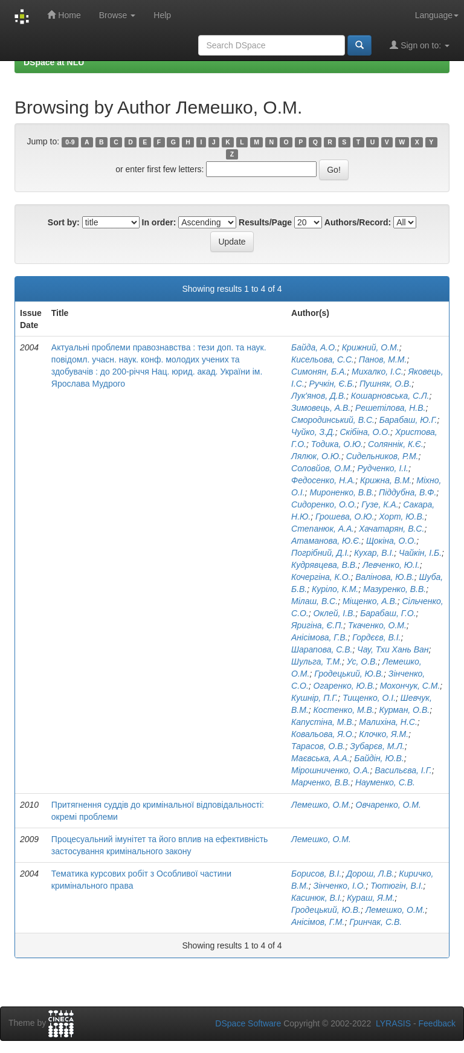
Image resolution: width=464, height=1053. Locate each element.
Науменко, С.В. (385, 782)
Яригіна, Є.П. (317, 625)
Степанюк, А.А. (322, 528)
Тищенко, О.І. (369, 698)
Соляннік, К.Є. (396, 444)
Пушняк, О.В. (385, 383)
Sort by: (64, 222)
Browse (117, 15)
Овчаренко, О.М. (388, 805)
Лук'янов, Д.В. (318, 396)
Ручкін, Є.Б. (332, 383)
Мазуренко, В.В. (394, 589)
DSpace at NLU (54, 62)
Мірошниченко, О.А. (330, 770)
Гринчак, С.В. (375, 922)
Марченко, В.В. (320, 782)
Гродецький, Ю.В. (349, 673)
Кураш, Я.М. (371, 898)
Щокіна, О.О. (391, 541)
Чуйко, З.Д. (313, 432)
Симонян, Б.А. (319, 371)
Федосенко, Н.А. (323, 480)
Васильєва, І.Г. (403, 770)
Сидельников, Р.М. (382, 456)
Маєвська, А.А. (320, 758)
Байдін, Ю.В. (379, 758)
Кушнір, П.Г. (314, 698)
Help (162, 15)
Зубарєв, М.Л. (377, 746)
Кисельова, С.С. (322, 359)
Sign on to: (420, 45)
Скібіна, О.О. (365, 432)
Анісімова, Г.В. (319, 637)
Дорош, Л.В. (370, 873)
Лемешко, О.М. (321, 805)
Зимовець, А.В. (320, 408)
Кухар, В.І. (374, 553)
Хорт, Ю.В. (401, 516)
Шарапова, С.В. (321, 649)
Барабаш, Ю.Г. (408, 420)
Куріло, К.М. (335, 589)
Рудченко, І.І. (382, 468)
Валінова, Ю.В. (384, 577)
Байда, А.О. (314, 347)
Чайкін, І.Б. (420, 553)
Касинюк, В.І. (316, 898)
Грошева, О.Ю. (345, 516)
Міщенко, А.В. (370, 601)
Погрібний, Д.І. (320, 553)
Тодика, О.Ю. (337, 444)
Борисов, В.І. (316, 873)
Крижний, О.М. (370, 347)
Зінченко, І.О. (340, 885)
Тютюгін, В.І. (396, 885)
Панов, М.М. (383, 359)
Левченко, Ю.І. (391, 565)
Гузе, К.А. (379, 504)
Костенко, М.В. (344, 710)
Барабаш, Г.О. (388, 613)
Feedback (437, 1023)
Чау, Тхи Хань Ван (392, 649)
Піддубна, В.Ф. (407, 492)
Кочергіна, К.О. (320, 577)
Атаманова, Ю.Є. (326, 541)
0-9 (69, 142)
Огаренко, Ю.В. (344, 686)
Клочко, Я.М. (383, 734)
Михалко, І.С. (378, 371)
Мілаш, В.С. (314, 601)
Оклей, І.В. (335, 613)
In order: (159, 222)
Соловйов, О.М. (322, 468)
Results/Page (265, 222)
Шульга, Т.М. (316, 661)
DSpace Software (248, 1023)
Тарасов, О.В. (318, 746)
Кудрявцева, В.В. (324, 565)
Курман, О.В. (404, 710)
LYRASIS (393, 1023)
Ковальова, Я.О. (323, 734)
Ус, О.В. (362, 661)
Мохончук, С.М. (410, 686)
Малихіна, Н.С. (388, 722)
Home (63, 15)
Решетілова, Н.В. (390, 408)
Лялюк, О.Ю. (316, 456)
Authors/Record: (357, 222)
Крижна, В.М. (386, 480)
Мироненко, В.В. (341, 492)
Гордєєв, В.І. (376, 637)
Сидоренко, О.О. (323, 504)
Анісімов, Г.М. (317, 922)
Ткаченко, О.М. (377, 625)
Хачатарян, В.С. (391, 528)
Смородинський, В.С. (333, 420)
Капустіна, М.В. (323, 722)
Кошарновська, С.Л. (390, 396)
